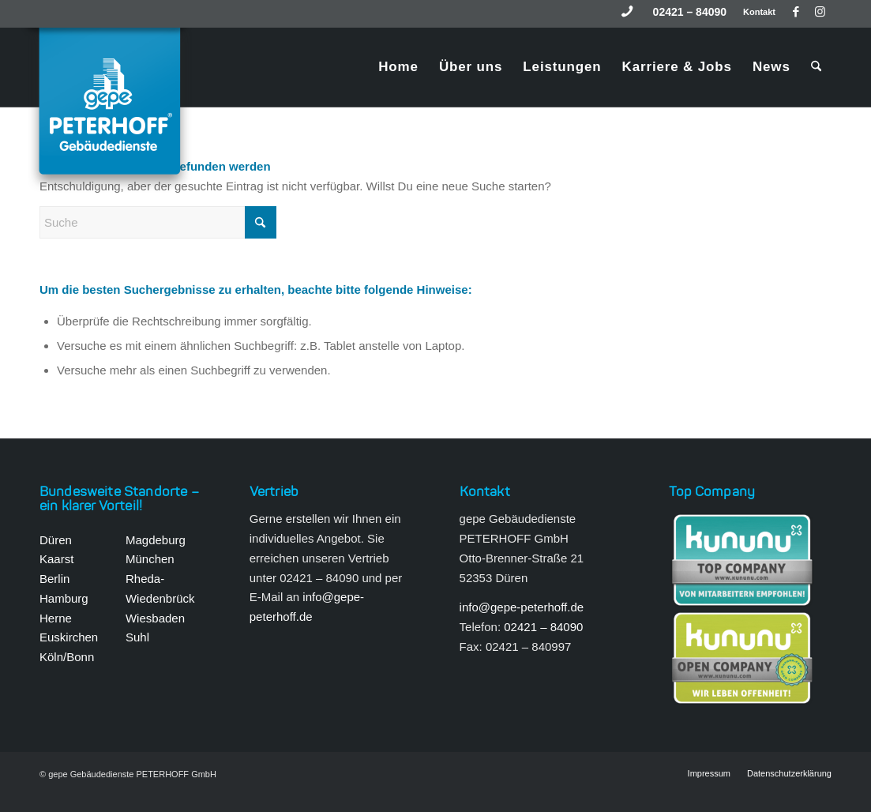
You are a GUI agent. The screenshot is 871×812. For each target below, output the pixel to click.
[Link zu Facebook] (795, 12)
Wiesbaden (155, 618)
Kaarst (56, 559)
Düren (55, 540)
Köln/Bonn (66, 657)
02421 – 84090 (689, 12)
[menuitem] (690, 12)
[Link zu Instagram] (820, 12)
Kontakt (759, 12)
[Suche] (816, 67)
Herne (55, 618)
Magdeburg (156, 540)
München (150, 559)
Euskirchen (68, 637)
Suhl (137, 637)
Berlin (54, 578)
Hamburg (63, 598)
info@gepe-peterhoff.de (522, 607)
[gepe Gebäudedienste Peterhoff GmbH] (111, 111)
